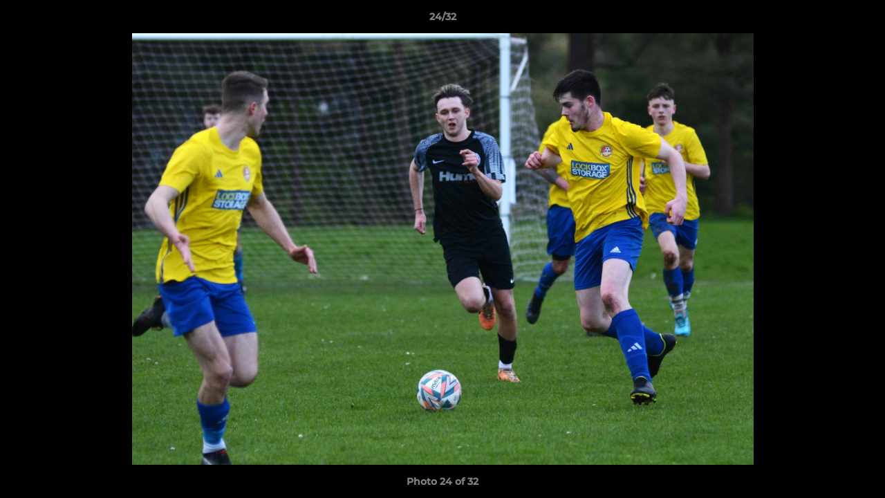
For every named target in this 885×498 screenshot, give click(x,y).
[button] (860, 20)
